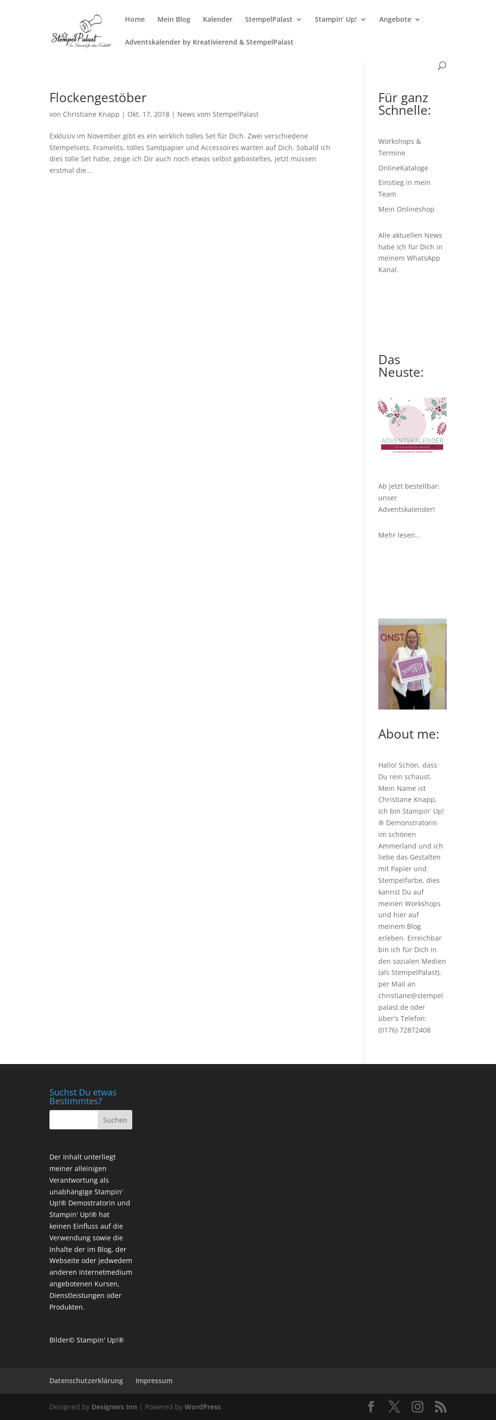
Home (135, 20)
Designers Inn (114, 1406)
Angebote (395, 20)
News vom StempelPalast (218, 114)
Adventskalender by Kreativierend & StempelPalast (209, 42)
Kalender (217, 20)
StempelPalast (269, 20)
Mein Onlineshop (406, 209)
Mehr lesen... (399, 535)
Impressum (154, 1380)
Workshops (423, 903)
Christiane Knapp (91, 114)
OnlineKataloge (403, 167)
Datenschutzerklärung (86, 1380)
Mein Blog (173, 20)
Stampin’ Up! (336, 20)
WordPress (203, 1406)
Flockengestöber (98, 97)
